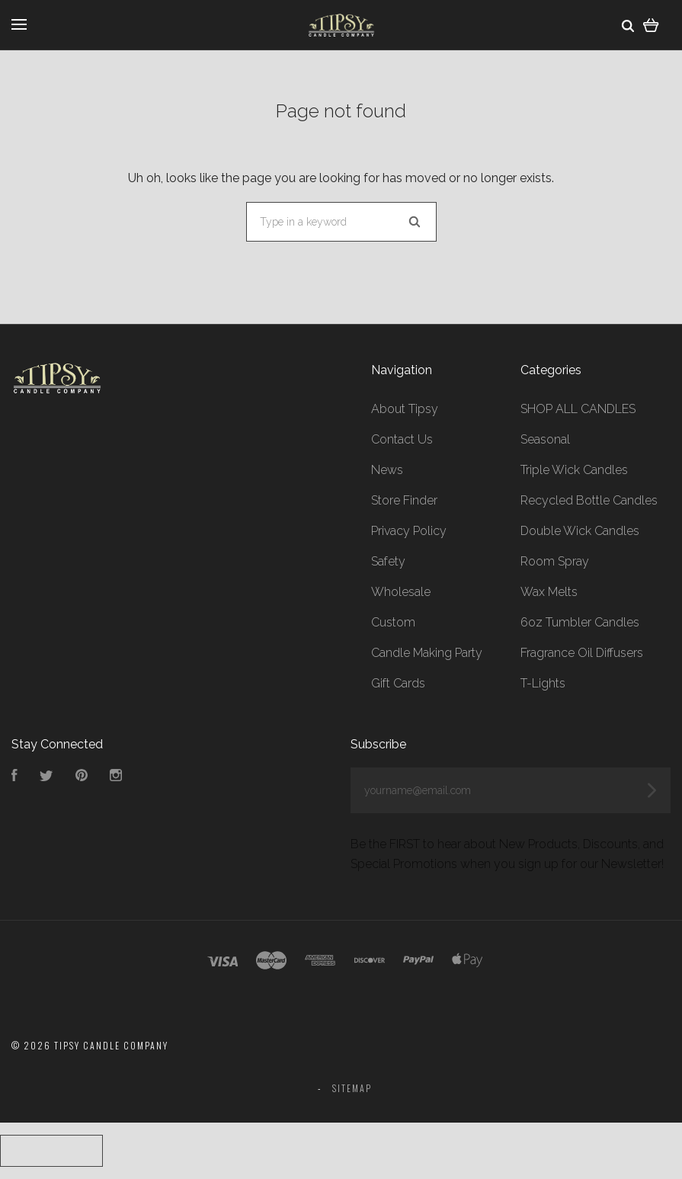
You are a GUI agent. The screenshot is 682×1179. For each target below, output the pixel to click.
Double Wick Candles (579, 531)
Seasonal (545, 439)
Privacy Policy (409, 531)
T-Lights (542, 683)
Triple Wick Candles (574, 470)
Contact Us (402, 439)
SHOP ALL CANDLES (578, 409)
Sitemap (352, 1087)
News (387, 470)
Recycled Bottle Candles (589, 500)
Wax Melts (549, 592)
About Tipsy (404, 409)
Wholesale (401, 592)
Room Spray (554, 561)
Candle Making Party (426, 653)
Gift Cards (398, 683)
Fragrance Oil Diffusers (581, 653)
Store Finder (404, 500)
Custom (393, 622)
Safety (388, 561)
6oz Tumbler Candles (579, 622)
